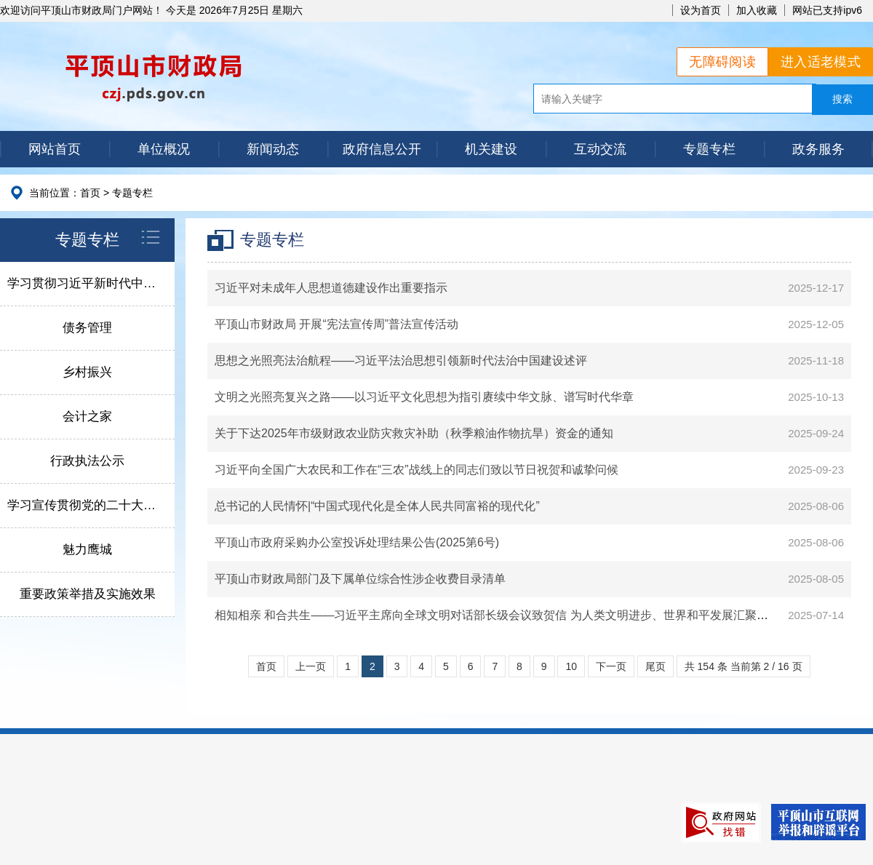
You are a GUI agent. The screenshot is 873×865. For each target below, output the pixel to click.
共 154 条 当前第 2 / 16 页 (743, 666)
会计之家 (87, 416)
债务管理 (87, 328)
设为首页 (700, 10)
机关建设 (491, 149)
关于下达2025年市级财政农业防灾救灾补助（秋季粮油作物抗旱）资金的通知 (414, 433)
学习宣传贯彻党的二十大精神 (87, 505)
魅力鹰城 (87, 550)
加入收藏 (756, 10)
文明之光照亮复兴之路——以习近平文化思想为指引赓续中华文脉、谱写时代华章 (424, 397)
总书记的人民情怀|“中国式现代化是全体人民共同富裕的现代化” (377, 506)
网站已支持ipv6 (827, 10)
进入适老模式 (821, 62)
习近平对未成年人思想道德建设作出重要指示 (331, 288)
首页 (90, 193)
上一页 (310, 666)
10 (571, 666)
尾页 (655, 666)
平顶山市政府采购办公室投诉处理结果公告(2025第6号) (357, 542)
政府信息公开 (382, 149)
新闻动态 (273, 149)
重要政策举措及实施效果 (88, 594)
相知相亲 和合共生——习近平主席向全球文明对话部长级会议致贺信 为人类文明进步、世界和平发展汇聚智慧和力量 (515, 615)
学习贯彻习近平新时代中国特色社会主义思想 (91, 283)
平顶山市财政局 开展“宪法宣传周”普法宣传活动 (336, 324)
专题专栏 (709, 149)
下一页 (611, 666)
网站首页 (54, 149)
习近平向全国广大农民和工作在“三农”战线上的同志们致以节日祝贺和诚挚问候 (416, 469)
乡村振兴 (87, 372)
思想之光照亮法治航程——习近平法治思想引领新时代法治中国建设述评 (401, 360)
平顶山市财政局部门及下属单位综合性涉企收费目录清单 (360, 579)
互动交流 (600, 149)
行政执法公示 (87, 461)
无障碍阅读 (722, 62)
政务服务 (818, 149)
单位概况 (163, 149)
